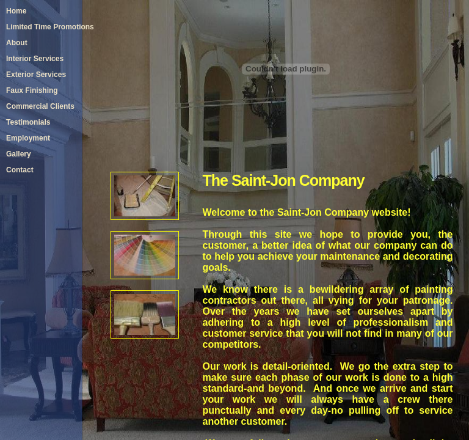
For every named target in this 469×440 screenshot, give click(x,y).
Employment (28, 138)
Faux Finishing (32, 90)
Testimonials (28, 122)
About (16, 42)
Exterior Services (36, 74)
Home (16, 11)
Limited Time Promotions (50, 27)
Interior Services (35, 58)
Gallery (18, 154)
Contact (20, 170)
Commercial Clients (40, 106)
